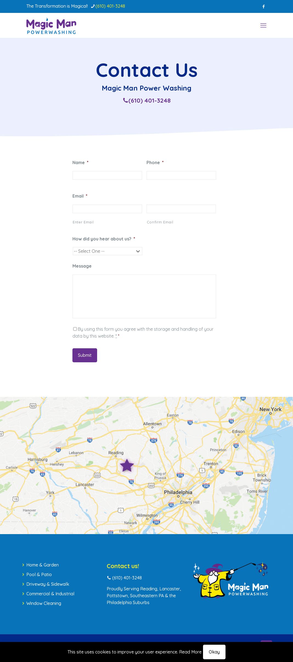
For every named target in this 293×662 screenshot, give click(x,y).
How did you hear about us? (103, 239)
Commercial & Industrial (50, 593)
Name (80, 162)
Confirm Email (160, 222)
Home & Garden (42, 565)
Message (82, 266)
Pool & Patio (39, 574)
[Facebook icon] (263, 6)
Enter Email (83, 222)
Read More (190, 652)
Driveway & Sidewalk (47, 584)
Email (80, 196)
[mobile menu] (263, 25)
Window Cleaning (43, 603)
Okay (214, 652)
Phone (155, 162)
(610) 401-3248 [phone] (110, 6)
